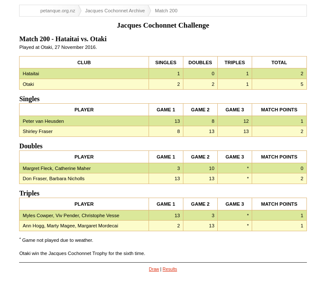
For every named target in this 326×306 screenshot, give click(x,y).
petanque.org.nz (57, 10)
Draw (154, 269)
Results (170, 269)
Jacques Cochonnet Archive (115, 10)
